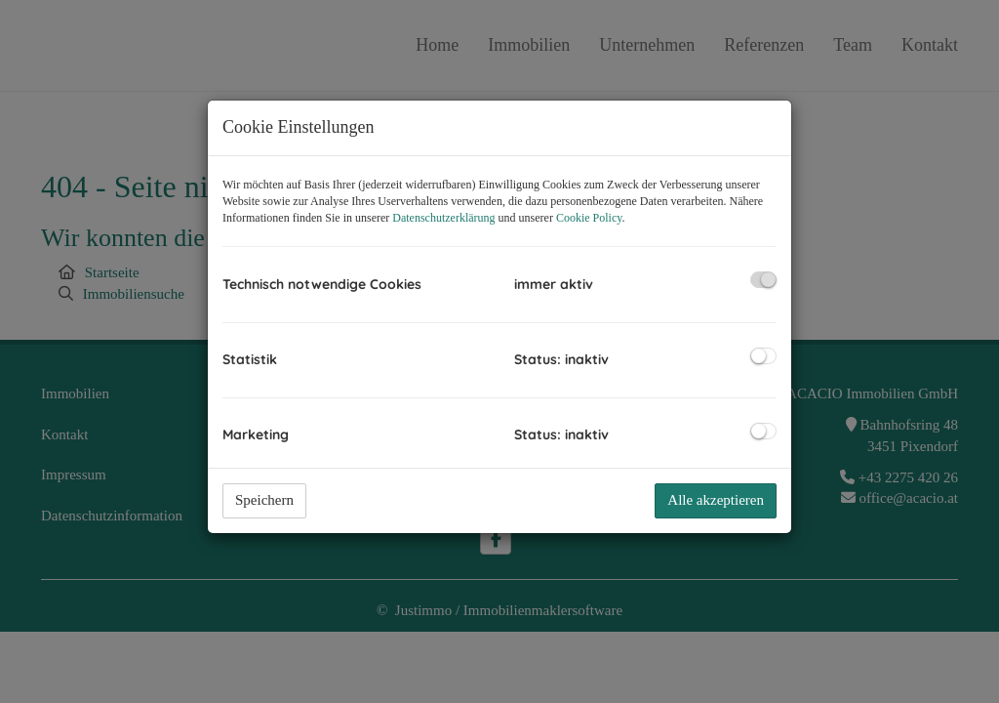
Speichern (264, 500)
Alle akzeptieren (715, 500)
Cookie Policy (589, 218)
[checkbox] (763, 279)
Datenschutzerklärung (443, 218)
